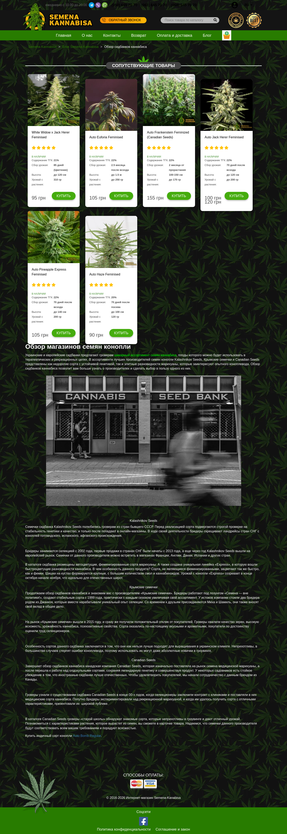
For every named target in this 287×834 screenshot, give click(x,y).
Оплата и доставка (174, 35)
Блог (207, 35)
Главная (63, 35)
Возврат (138, 35)
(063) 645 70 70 (154, 5)
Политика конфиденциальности (124, 829)
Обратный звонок (121, 20)
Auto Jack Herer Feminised (224, 137)
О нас (87, 35)
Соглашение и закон (173, 829)
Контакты (111, 35)
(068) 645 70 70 (184, 5)
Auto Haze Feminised (104, 274)
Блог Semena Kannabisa (80, 46)
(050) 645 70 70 (124, 5)
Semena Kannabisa (42, 46)
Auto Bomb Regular (87, 735)
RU (248, 5)
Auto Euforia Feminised (106, 137)
